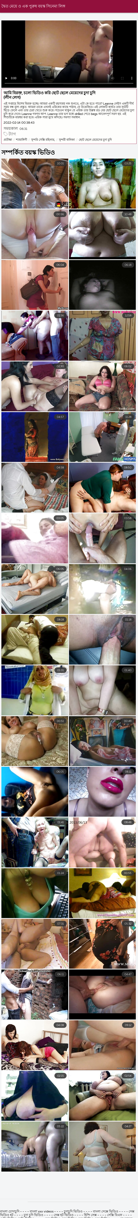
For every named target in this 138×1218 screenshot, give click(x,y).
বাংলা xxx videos (42, 1211)
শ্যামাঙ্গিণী (21, 139)
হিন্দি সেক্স (91, 1215)
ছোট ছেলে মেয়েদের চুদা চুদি (95, 139)
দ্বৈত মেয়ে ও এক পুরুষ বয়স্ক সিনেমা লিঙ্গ (33, 6)
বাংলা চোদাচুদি (9, 1211)
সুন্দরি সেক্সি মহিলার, (43, 139)
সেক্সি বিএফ (114, 1215)
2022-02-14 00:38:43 (19, 122)
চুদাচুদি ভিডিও (73, 1211)
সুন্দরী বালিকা (67, 139)
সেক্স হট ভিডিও (64, 1215)
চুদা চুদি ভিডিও (33, 1215)
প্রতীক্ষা (8, 139)
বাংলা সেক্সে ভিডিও (105, 1211)
